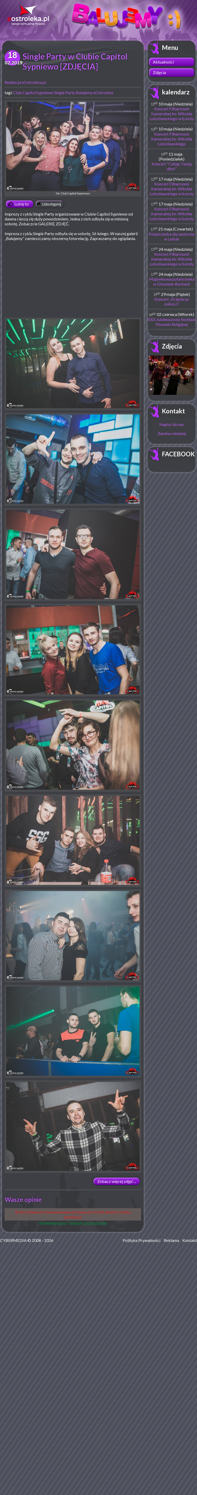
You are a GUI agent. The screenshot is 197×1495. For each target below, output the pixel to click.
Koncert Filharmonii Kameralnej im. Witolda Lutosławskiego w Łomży (172, 113)
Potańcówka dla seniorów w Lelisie (171, 236)
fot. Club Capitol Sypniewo (73, 148)
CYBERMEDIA (13, 1240)
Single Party (64, 92)
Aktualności (163, 61)
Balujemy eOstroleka (94, 92)
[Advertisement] (73, 282)
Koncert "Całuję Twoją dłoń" (172, 166)
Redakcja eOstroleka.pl (25, 82)
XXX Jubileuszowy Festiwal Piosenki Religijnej (171, 322)
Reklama (171, 1240)
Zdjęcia (159, 72)
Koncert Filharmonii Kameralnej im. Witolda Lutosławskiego (171, 138)
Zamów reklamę (171, 433)
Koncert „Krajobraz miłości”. (171, 301)
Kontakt (173, 411)
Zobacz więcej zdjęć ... (116, 1181)
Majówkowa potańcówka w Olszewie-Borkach (171, 281)
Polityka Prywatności (141, 1240)
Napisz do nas (171, 424)
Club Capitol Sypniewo (33, 92)
